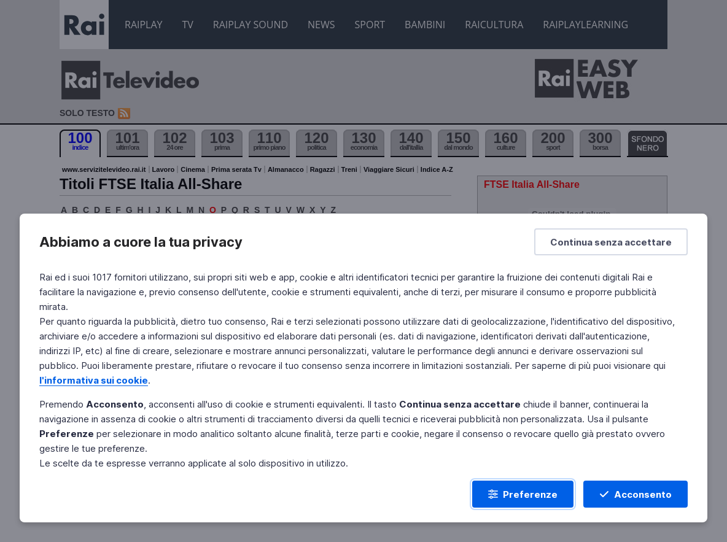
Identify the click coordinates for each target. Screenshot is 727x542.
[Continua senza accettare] (611, 241)
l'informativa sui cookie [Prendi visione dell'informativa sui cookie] (93, 380)
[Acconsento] (635, 494)
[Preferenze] (522, 494)
